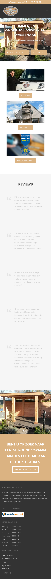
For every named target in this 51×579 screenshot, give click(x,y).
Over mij (25, 95)
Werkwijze (25, 128)
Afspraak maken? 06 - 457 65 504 (26, 2)
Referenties (39, 53)
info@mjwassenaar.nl (11, 558)
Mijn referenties (25, 160)
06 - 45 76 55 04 (9, 555)
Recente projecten (17, 53)
